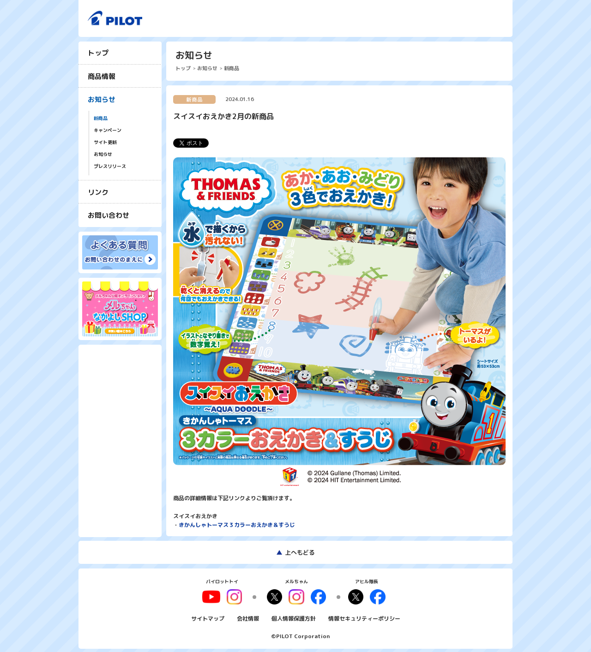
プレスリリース (110, 166)
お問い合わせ (108, 215)
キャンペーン (107, 130)
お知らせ (101, 99)
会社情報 (248, 617)
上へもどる (300, 552)
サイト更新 (105, 142)
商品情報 (101, 76)
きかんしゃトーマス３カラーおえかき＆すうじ (237, 525)
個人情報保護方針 (293, 617)
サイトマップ (207, 617)
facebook (317, 596)
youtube (216, 596)
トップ (98, 53)
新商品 (101, 118)
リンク (98, 192)
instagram (296, 596)
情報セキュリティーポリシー (364, 617)
